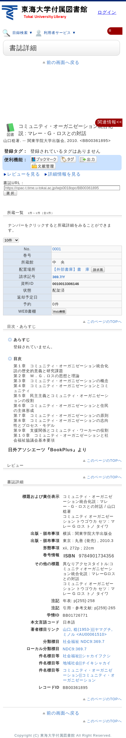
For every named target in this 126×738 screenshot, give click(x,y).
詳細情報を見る (64, 174)
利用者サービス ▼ (55, 32)
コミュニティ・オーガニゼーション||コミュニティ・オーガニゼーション (89, 675)
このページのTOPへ (104, 322)
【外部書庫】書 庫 (71, 269)
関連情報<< (110, 122)
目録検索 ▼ (17, 32)
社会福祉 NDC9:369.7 (84, 641)
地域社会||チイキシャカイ (87, 663)
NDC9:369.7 (75, 649)
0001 (56, 249)
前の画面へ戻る (63, 62)
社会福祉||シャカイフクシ (87, 656)
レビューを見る (23, 174)
